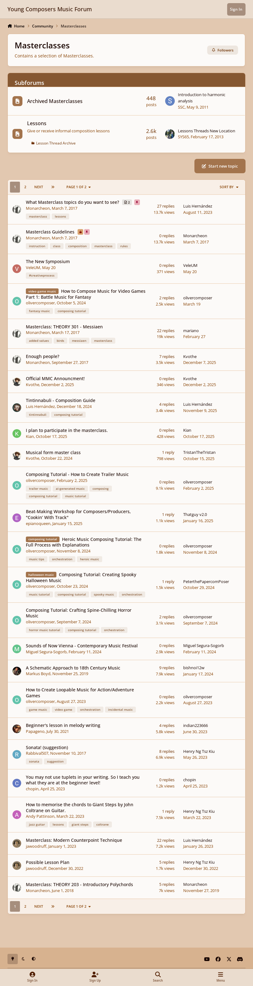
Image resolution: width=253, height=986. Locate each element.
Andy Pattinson (40, 816)
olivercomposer (40, 303)
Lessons (37, 123)
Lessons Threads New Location (207, 130)
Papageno (35, 731)
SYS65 (183, 137)
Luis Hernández (198, 206)
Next (38, 186)
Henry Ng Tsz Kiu (199, 751)
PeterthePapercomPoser (206, 581)
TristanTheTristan (200, 452)
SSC (181, 107)
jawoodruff (36, 846)
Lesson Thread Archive (56, 142)
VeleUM (33, 267)
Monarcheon (38, 208)
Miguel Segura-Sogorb (46, 652)
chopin (32, 789)
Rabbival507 (37, 753)
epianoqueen (38, 523)
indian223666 (196, 725)
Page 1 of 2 (79, 186)
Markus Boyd (38, 674)
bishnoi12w (194, 668)
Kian (30, 436)
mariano (191, 330)
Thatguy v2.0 (195, 514)
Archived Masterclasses (55, 100)
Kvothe (190, 356)
